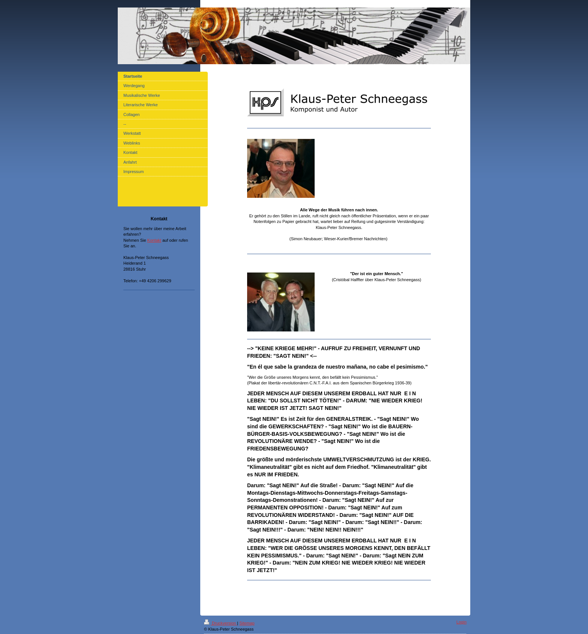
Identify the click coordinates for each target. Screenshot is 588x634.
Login (461, 622)
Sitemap (246, 623)
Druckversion (220, 623)
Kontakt (154, 240)
